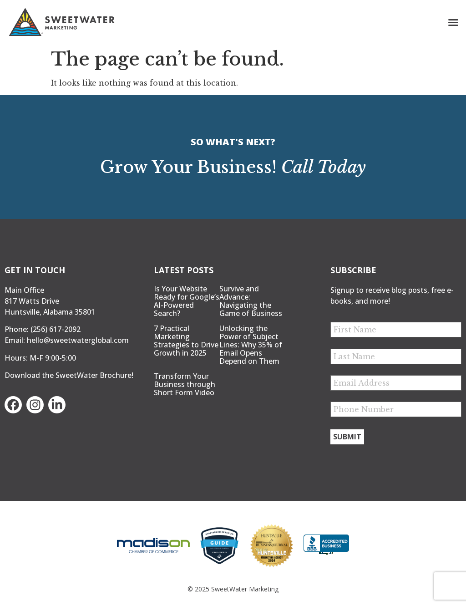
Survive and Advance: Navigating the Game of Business (250, 301)
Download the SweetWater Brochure (68, 375)
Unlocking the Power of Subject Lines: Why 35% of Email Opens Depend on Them (250, 344)
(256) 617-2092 (55, 329)
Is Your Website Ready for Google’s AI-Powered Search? (186, 301)
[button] (453, 22)
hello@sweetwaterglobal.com (78, 340)
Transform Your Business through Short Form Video (184, 384)
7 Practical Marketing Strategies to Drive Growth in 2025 (186, 340)
